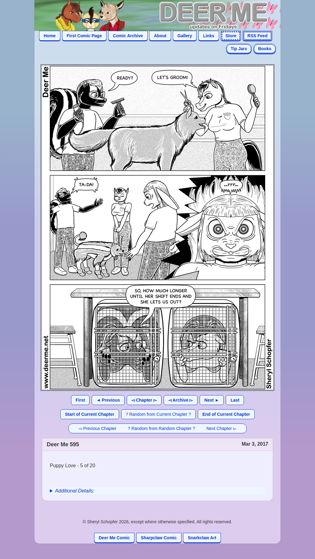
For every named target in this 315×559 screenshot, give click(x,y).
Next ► (211, 400)
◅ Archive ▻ (180, 400)
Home (50, 35)
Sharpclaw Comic (159, 537)
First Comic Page (84, 35)
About (160, 35)
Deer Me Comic (114, 537)
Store (231, 35)
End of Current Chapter (226, 414)
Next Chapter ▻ (221, 428)
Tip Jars (239, 48)
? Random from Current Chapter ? (158, 414)
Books (264, 48)
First (80, 400)
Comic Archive (128, 35)
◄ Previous (108, 400)
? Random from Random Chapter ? (161, 428)
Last (234, 400)
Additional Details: (74, 490)
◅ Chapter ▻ (144, 400)
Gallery (184, 35)
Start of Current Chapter (89, 414)
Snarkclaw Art (202, 537)
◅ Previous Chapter (97, 428)
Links (208, 35)
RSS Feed (257, 35)
